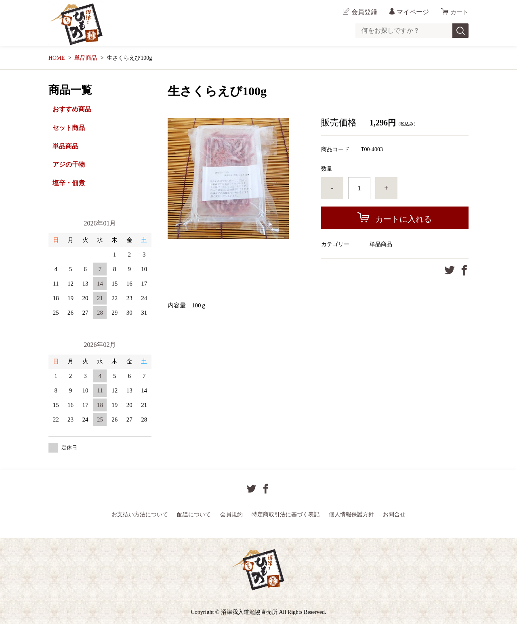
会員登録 (363, 11)
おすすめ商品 (72, 109)
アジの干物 (69, 164)
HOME (56, 58)
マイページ (411, 11)
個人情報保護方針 (351, 514)
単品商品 (86, 58)
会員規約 (231, 514)
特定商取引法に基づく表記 (285, 514)
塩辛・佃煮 (69, 182)
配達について (194, 514)
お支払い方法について (139, 514)
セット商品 (69, 127)
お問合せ (394, 514)
